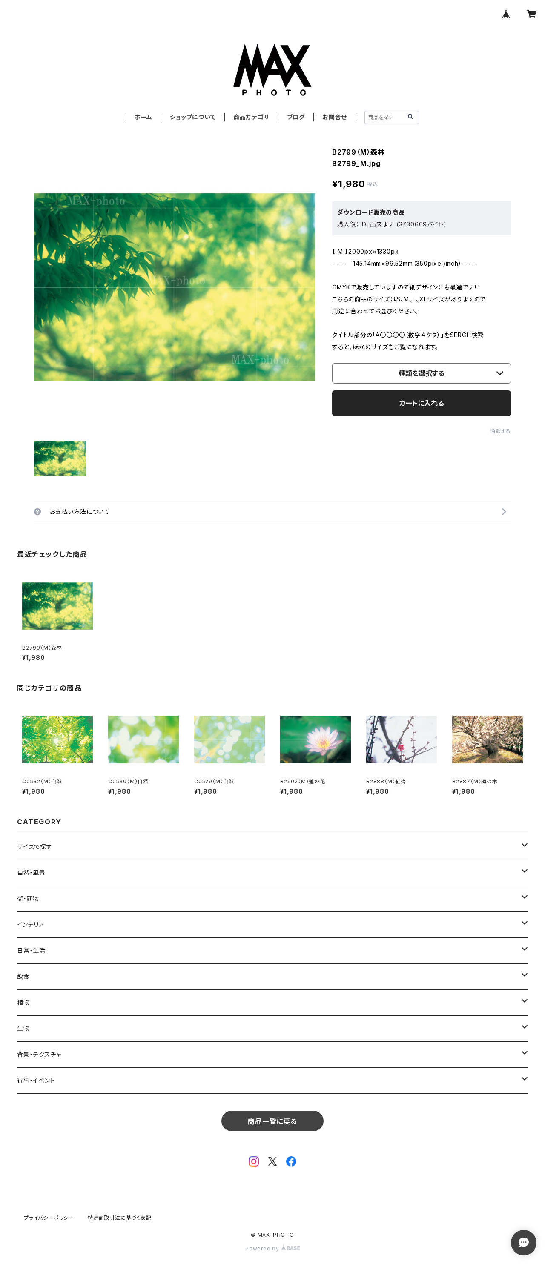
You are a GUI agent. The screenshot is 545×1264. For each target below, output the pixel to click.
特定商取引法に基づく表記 (120, 1218)
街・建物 (28, 898)
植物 (23, 1002)
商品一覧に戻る (272, 1121)
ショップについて (192, 116)
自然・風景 (31, 872)
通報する (500, 431)
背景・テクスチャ (39, 1054)
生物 (23, 1028)
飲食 (23, 976)
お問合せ (334, 116)
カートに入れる (421, 403)
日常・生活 (31, 950)
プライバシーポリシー (49, 1218)
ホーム (143, 116)
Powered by (272, 1248)
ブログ (296, 116)
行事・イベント (36, 1080)
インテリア (31, 924)
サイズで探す (34, 846)
